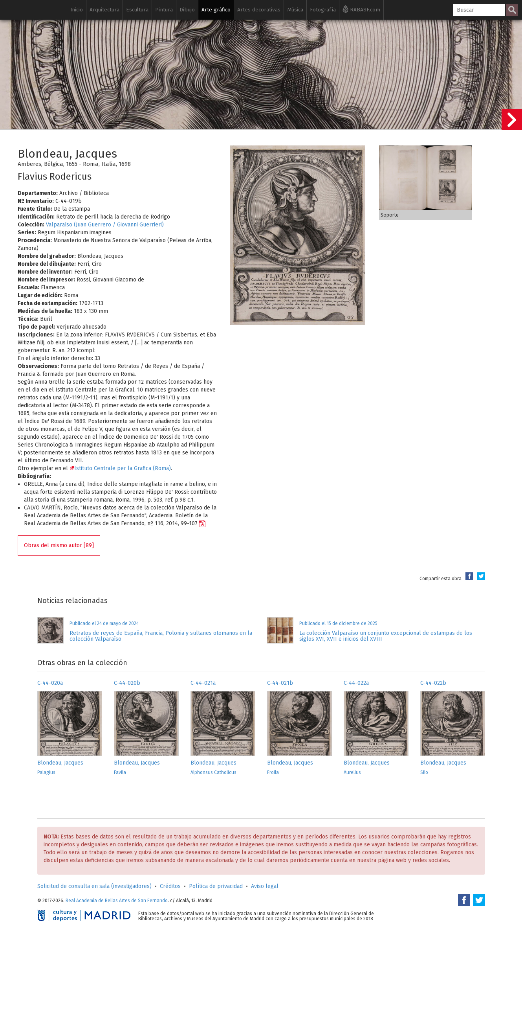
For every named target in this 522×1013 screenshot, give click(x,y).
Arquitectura (104, 9)
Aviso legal (264, 886)
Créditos (170, 886)
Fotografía (323, 9)
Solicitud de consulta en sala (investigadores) (94, 886)
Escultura (137, 9)
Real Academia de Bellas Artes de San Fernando (117, 900)
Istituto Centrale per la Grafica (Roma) (120, 468)
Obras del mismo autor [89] (59, 545)
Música (295, 9)
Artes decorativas (258, 9)
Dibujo (187, 9)
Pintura (164, 9)
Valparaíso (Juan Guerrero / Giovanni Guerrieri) (105, 224)
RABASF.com (361, 9)
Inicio (76, 9)
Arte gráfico (216, 9)
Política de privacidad (216, 886)
